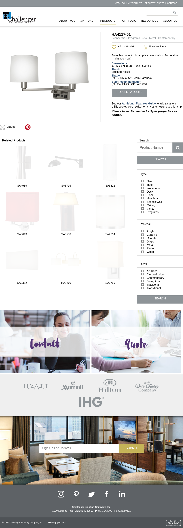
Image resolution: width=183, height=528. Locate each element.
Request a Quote (154, 3)
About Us (170, 20)
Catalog (120, 3)
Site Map (52, 522)
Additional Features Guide (139, 103)
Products (108, 20)
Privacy (62, 522)
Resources (149, 20)
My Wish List (135, 3)
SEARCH (160, 159)
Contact (172, 3)
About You (67, 20)
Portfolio (128, 20)
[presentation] (79, 459)
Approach (87, 20)
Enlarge (11, 126)
